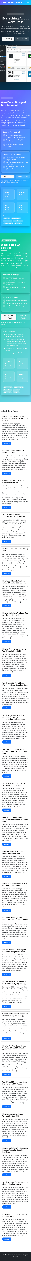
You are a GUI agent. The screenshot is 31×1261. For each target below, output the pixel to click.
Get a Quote (7, 176)
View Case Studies (23, 316)
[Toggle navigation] (28, 2)
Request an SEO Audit (8, 316)
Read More (6, 443)
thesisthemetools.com (11, 2)
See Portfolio (23, 176)
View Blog (8, 39)
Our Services (22, 39)
